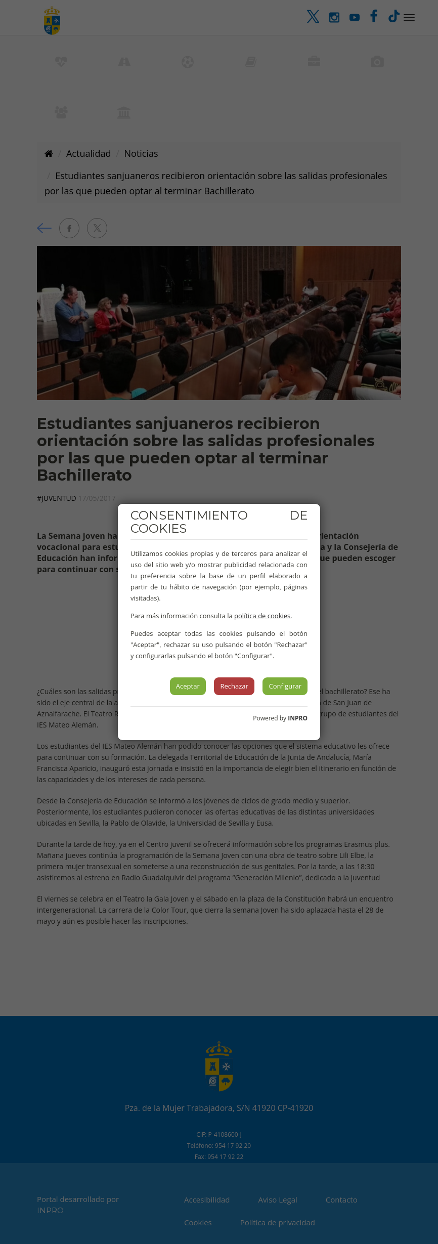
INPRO (298, 718)
